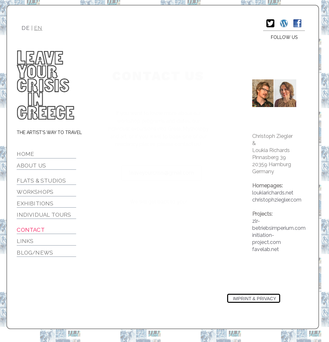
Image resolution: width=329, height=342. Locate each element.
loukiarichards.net (272, 193)
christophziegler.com (276, 200)
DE (26, 28)
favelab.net (265, 249)
